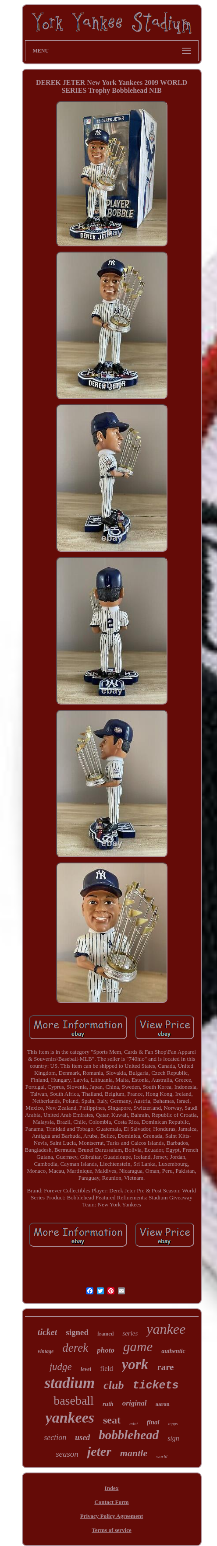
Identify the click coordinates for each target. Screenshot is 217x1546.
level (86, 1369)
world (161, 1456)
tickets (155, 1385)
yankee (165, 1329)
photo (105, 1350)
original (134, 1403)
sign (173, 1438)
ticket (47, 1332)
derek (75, 1347)
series (130, 1333)
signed (77, 1332)
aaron (163, 1404)
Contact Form (111, 1502)
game (138, 1346)
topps (173, 1423)
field (106, 1368)
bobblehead (129, 1435)
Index (112, 1488)
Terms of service (112, 1530)
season (67, 1453)
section (55, 1437)
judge (61, 1366)
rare (165, 1367)
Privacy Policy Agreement (111, 1516)
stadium (69, 1383)
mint (133, 1423)
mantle (133, 1453)
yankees (70, 1417)
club (113, 1385)
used (82, 1437)
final (153, 1422)
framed (105, 1334)
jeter (99, 1451)
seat (112, 1420)
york (135, 1364)
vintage (45, 1351)
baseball (73, 1400)
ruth (108, 1404)
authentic (173, 1351)
